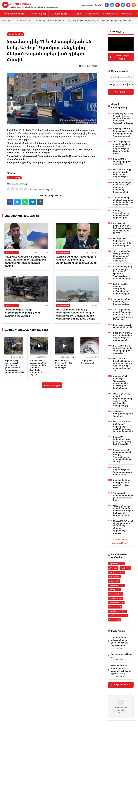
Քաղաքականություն (15, 13)
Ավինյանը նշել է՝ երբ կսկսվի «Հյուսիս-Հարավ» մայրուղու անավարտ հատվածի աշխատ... (123, 118)
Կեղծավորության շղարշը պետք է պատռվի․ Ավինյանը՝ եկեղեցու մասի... (121, 669)
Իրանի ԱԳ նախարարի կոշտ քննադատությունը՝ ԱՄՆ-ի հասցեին (122, 440)
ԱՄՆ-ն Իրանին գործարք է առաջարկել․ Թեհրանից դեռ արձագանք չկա (121, 289)
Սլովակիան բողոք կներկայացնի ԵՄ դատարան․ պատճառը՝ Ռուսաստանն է (122, 187)
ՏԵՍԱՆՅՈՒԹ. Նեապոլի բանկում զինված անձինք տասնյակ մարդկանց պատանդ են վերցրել (39, 367)
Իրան (125, 568)
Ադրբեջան (115, 598)
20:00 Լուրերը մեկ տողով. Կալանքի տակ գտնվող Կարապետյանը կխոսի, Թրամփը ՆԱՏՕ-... (121, 147)
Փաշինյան (115, 594)
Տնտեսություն (110, 13)
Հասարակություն (60, 13)
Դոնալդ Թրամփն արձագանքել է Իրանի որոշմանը (121, 301)
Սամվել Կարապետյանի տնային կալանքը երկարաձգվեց (121, 214)
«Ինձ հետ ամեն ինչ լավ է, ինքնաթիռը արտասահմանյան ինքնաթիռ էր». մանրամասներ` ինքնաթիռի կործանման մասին (75, 314)
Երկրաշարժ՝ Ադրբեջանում (87, 361)
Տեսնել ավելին (52, 385)
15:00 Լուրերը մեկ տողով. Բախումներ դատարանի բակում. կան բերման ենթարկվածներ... (123, 511)
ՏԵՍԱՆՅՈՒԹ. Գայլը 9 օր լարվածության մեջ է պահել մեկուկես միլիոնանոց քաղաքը (123, 527)
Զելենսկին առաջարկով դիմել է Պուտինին (123, 413)
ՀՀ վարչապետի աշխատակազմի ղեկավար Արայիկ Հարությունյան (119, 641)
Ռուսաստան (116, 585)
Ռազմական (92, 13)
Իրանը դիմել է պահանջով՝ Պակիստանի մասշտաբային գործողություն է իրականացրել (121, 382)
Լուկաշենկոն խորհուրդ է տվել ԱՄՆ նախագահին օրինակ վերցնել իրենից (122, 228)
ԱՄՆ (113, 568)
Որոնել (120, 91)
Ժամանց (127, 13)
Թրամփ (114, 589)
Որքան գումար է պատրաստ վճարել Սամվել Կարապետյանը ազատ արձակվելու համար (122, 455)
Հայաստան (116, 563)
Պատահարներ (38, 13)
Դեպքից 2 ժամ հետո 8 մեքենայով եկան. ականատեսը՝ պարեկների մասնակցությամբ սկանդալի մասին (25, 261)
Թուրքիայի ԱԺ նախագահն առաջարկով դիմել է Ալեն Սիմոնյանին (123, 242)
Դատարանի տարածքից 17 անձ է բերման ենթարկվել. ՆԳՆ (123, 496)
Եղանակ (114, 620)
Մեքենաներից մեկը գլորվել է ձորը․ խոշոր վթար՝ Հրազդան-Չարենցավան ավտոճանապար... (122, 272)
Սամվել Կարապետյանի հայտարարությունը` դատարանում (123, 471)
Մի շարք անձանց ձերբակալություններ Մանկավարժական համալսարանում (123, 132)
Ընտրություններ (118, 615)
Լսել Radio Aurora (120, 684)
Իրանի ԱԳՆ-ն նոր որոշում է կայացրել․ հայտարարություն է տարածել (123, 349)
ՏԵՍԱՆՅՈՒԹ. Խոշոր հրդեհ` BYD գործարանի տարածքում (63, 364)
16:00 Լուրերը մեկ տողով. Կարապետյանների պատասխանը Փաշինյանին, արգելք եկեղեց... (122, 399)
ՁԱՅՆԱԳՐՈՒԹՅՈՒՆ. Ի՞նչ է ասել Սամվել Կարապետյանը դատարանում (122, 336)
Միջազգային (116, 572)
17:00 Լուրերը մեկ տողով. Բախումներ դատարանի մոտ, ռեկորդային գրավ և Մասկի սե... (123, 314)
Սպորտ (77, 13)
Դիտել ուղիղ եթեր (119, 57)
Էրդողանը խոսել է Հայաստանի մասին (122, 326)
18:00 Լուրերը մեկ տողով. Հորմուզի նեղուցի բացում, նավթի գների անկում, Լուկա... (121, 256)
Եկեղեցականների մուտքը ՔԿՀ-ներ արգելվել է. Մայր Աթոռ (122, 484)
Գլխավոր (6, 20)
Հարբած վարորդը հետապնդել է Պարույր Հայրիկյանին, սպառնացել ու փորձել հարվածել (76, 259)
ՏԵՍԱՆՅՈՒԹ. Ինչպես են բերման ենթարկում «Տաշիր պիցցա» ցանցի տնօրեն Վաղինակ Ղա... (122, 364)
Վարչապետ (116, 602)
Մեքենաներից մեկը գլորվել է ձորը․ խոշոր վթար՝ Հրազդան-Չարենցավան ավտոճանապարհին (14, 366)
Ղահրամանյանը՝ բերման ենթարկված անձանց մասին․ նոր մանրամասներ (123, 201)
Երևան (114, 581)
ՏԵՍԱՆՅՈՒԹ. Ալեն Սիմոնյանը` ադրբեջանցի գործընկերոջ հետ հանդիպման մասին (123, 426)
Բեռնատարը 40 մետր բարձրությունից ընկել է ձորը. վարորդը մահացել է (22, 312)
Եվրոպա (115, 607)
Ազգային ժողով (117, 611)
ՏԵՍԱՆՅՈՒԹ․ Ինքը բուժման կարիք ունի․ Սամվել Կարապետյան (122, 173)
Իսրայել (114, 576)
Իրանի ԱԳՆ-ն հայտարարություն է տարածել (123, 161)
